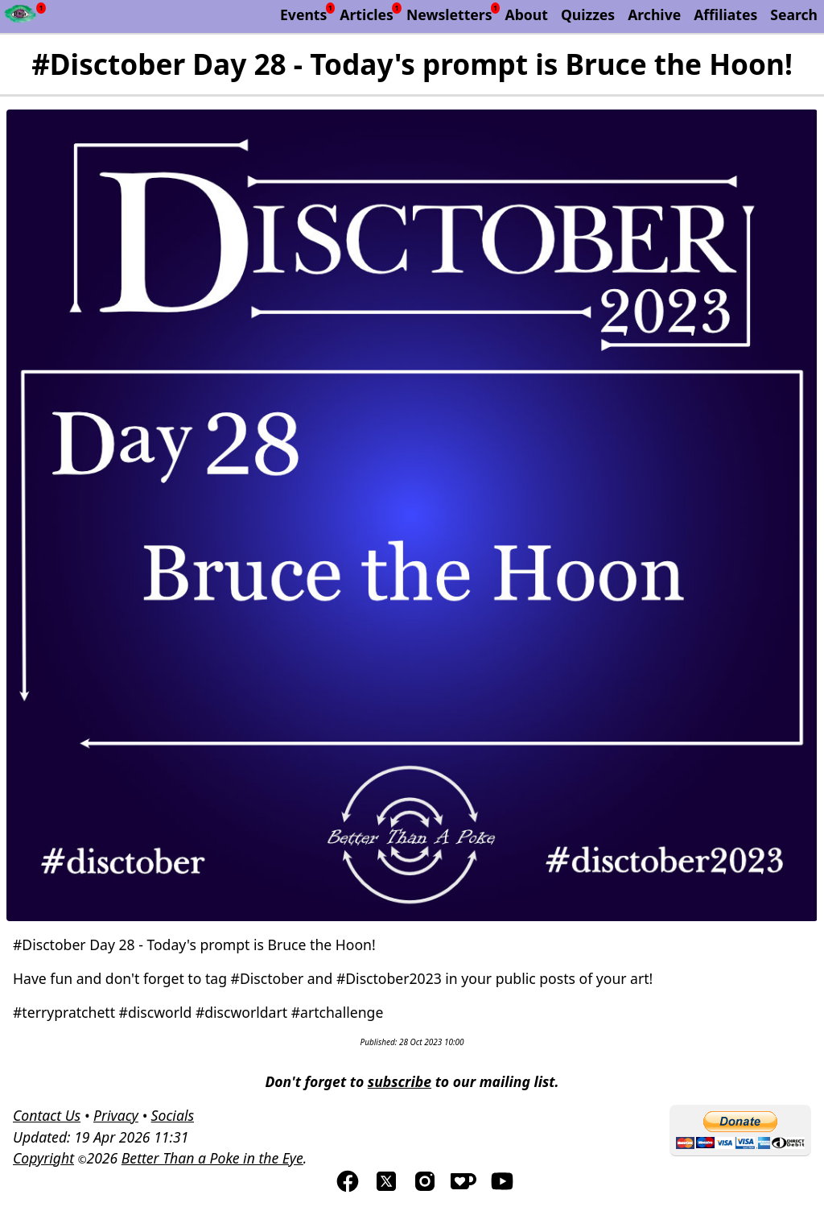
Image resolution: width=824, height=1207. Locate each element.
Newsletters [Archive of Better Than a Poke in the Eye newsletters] (449, 14)
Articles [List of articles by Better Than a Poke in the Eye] (366, 14)
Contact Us (46, 1115)
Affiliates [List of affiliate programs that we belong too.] (725, 14)
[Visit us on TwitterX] (386, 1188)
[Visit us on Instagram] (425, 1188)
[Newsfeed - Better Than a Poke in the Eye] (20, 16)
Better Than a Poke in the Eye (212, 1158)
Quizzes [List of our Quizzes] (588, 14)
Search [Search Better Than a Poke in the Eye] (794, 14)
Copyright (43, 1158)
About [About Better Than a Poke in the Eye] (526, 14)
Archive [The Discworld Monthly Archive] (654, 14)
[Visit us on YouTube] (502, 1188)
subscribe (399, 1081)
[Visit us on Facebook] (347, 1188)
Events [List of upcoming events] (303, 14)
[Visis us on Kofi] (463, 1188)
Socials (172, 1115)
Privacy (115, 1115)
